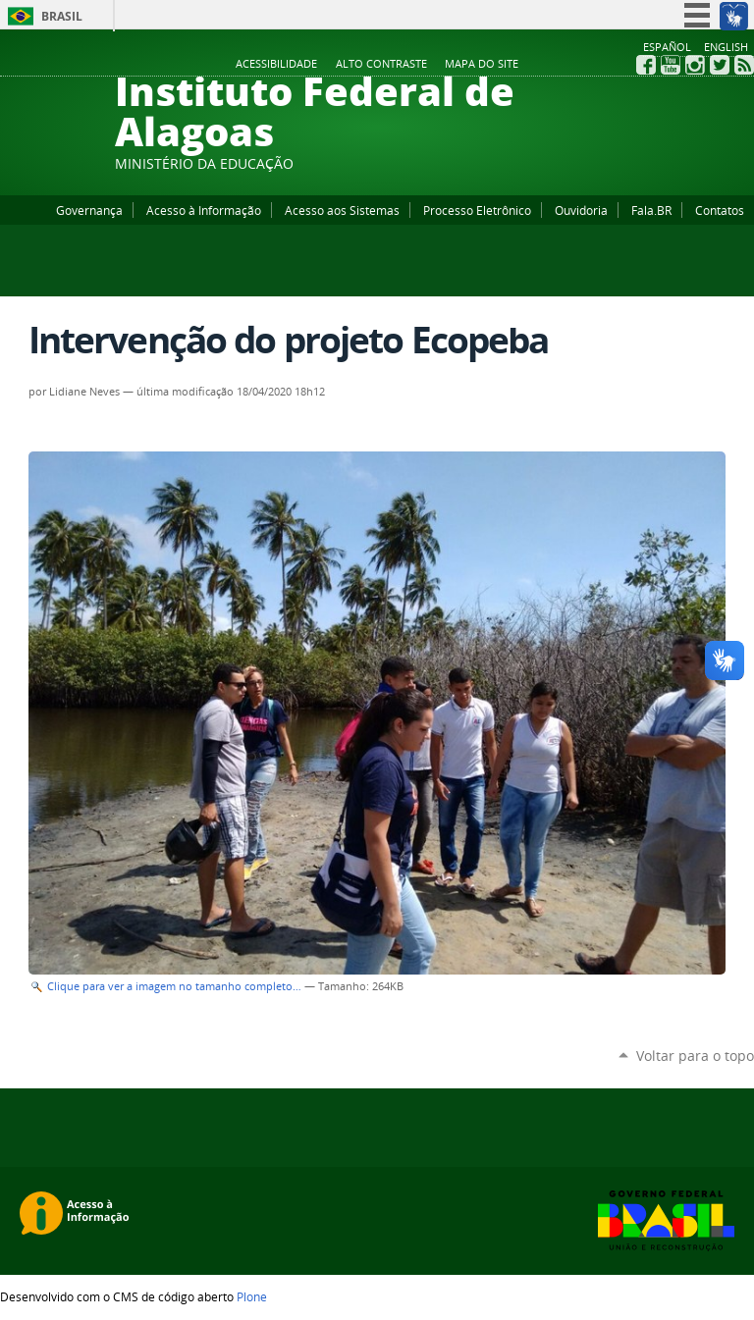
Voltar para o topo (695, 1055)
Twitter (719, 65)
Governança (89, 210)
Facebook (646, 65)
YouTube (670, 65)
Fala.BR (651, 210)
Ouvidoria (581, 210)
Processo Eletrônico (477, 210)
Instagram (695, 65)
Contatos (719, 210)
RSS (744, 65)
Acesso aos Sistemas (342, 210)
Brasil (61, 16)
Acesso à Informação (203, 210)
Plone (252, 1296)
